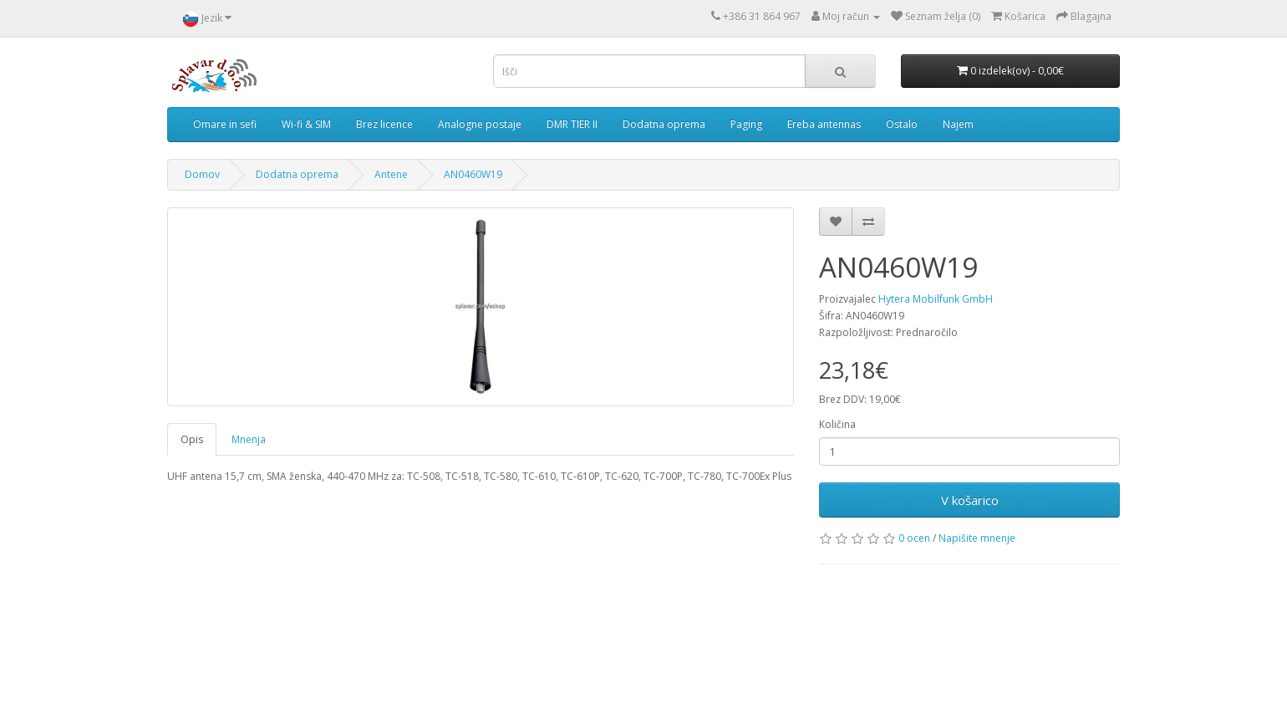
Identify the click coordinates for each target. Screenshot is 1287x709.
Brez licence (384, 124)
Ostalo (902, 124)
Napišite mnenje (977, 538)
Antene (391, 174)
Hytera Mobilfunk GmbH (935, 299)
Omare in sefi (225, 124)
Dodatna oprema (664, 124)
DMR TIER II (572, 124)
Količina (837, 424)
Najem (958, 124)
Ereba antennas (824, 124)
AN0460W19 (473, 174)
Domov (202, 174)
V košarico (970, 500)
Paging (746, 124)
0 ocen (914, 538)
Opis (192, 439)
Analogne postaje (479, 124)
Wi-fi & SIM (306, 124)
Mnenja (248, 439)
